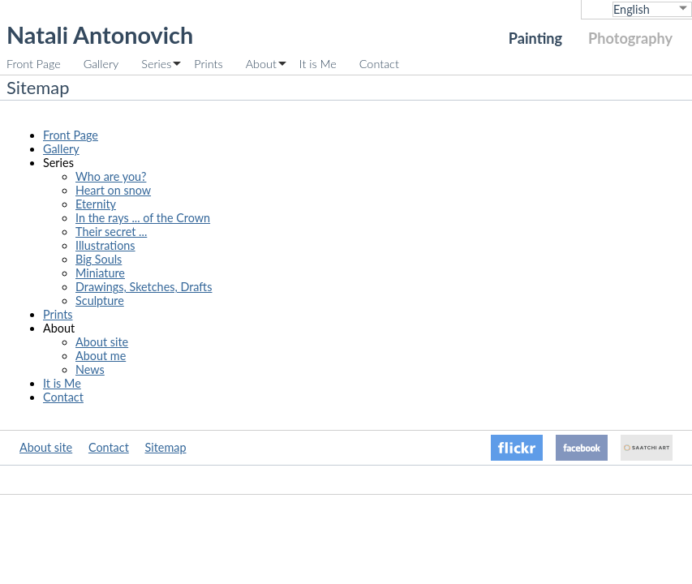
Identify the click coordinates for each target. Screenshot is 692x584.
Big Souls (98, 259)
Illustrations (105, 245)
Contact (379, 64)
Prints (208, 64)
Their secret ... (111, 231)
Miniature (100, 273)
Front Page (33, 64)
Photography (630, 38)
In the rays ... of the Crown (142, 218)
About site (101, 342)
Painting (535, 38)
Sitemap (166, 447)
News (90, 369)
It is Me (318, 64)
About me (100, 356)
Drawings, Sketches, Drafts (143, 287)
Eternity (95, 204)
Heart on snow (113, 190)
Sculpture (99, 300)
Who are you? (110, 176)
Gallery (101, 64)
